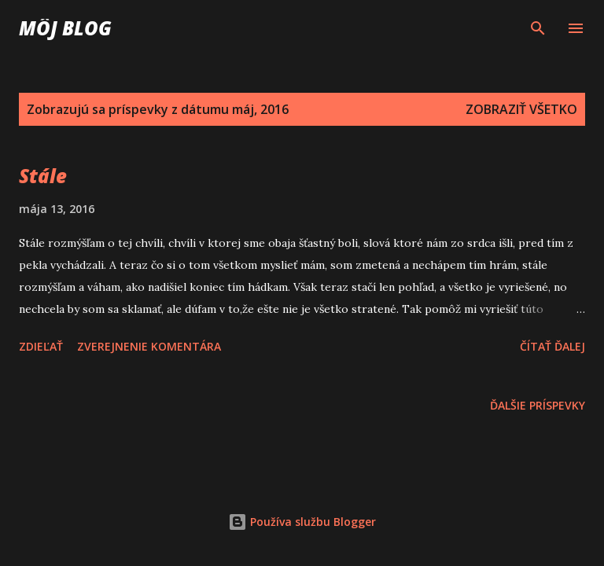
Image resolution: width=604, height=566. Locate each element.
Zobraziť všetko (521, 109)
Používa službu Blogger (302, 521)
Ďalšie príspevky (537, 405)
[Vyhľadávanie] (537, 28)
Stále (43, 176)
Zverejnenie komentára (149, 346)
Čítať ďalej (552, 346)
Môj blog (65, 28)
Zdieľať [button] (41, 346)
